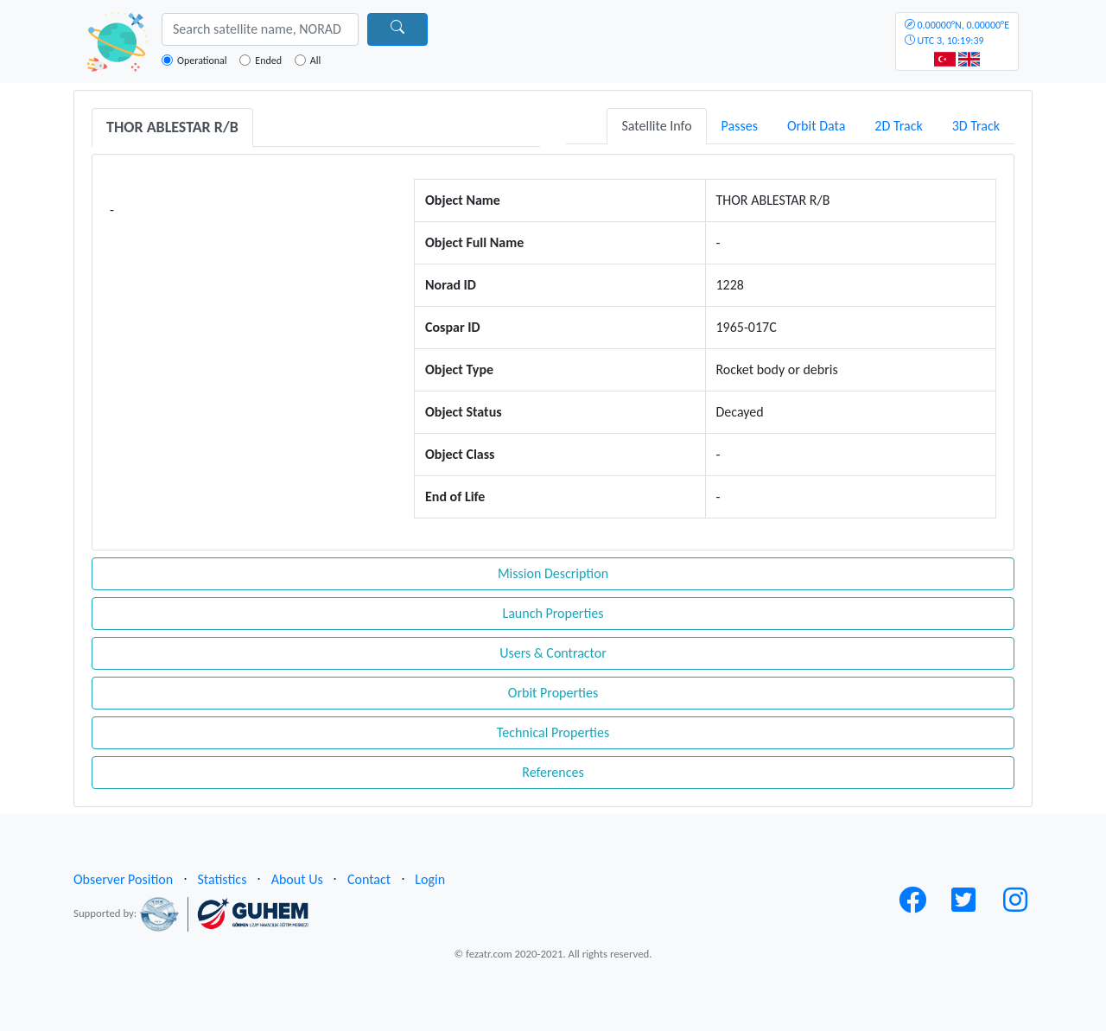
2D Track (898, 126)
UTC (957, 33)
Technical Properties (553, 732)
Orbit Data (816, 126)
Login (430, 879)
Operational (202, 60)
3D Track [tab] (976, 126)
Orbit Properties (553, 692)
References (552, 772)
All (315, 60)
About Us (297, 879)
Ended (268, 60)
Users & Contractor (553, 653)
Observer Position (123, 879)
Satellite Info (656, 126)
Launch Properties (552, 613)
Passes (739, 126)
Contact (369, 879)
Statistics (221, 879)
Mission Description (553, 573)
